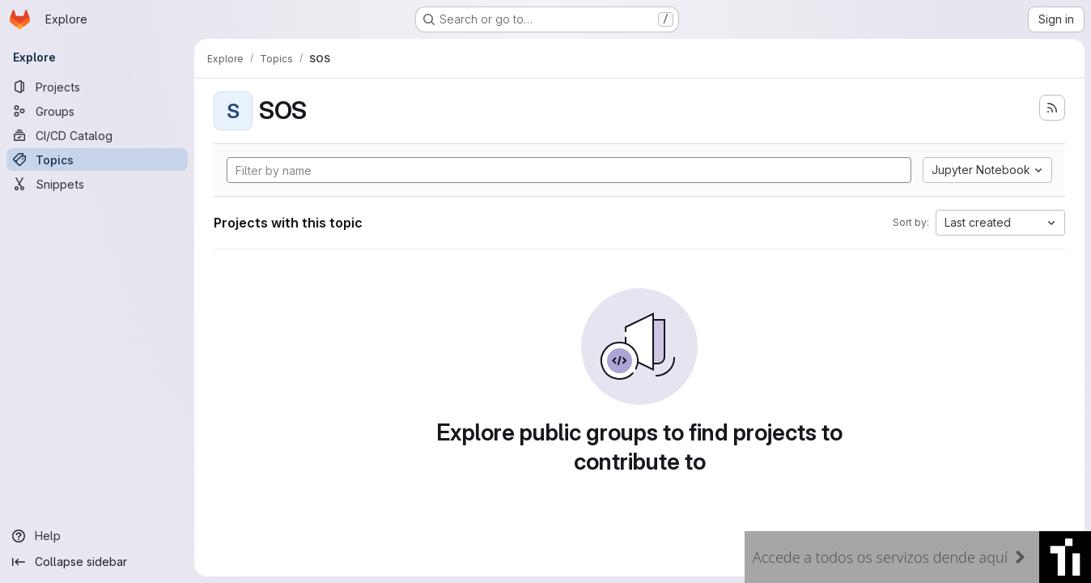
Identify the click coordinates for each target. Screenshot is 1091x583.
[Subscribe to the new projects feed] (1052, 108)
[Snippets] (97, 183)
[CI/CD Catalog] (97, 135)
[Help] (97, 536)
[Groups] (97, 111)
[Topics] (97, 159)
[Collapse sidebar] (97, 562)
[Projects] (97, 86)
